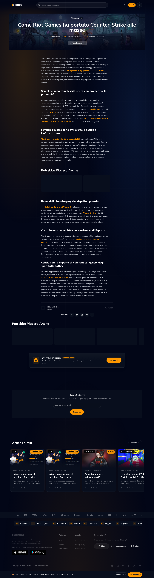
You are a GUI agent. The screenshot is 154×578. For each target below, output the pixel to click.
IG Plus (61, 541)
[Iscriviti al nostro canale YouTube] (140, 565)
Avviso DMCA (80, 548)
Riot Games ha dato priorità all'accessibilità (60, 139)
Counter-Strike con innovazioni (55, 278)
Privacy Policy (80, 545)
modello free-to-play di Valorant (56, 207)
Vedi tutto (135, 443)
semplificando (95, 109)
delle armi (53, 112)
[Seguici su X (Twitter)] (134, 565)
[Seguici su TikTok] (129, 565)
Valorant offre (89, 213)
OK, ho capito (135, 575)
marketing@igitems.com (44, 547)
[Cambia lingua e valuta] (124, 5)
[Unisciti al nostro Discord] (123, 565)
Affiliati (61, 545)
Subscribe (77, 412)
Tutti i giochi (63, 548)
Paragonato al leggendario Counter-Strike (85, 71)
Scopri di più (121, 575)
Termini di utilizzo (81, 541)
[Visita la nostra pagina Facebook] (112, 565)
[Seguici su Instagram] (118, 565)
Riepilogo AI (77, 43)
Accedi (131, 5)
